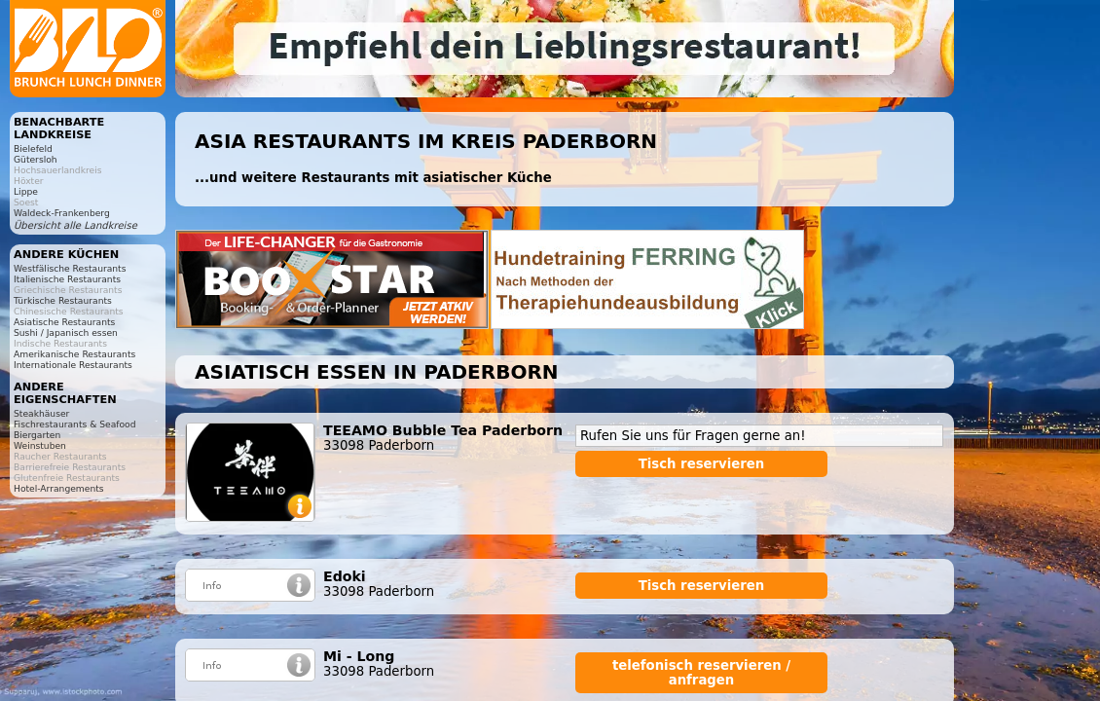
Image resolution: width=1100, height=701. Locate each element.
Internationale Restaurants (73, 364)
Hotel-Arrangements (59, 488)
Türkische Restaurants (63, 300)
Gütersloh (35, 159)
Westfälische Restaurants (70, 268)
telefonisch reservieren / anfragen (701, 672)
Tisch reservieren (702, 464)
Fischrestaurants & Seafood (75, 424)
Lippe (26, 191)
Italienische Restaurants (67, 279)
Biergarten (37, 434)
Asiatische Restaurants (64, 321)
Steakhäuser (41, 413)
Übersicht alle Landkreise (75, 225)
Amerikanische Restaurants (74, 354)
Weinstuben (40, 445)
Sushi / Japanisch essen (66, 332)
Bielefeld (33, 148)
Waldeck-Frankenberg (62, 212)
